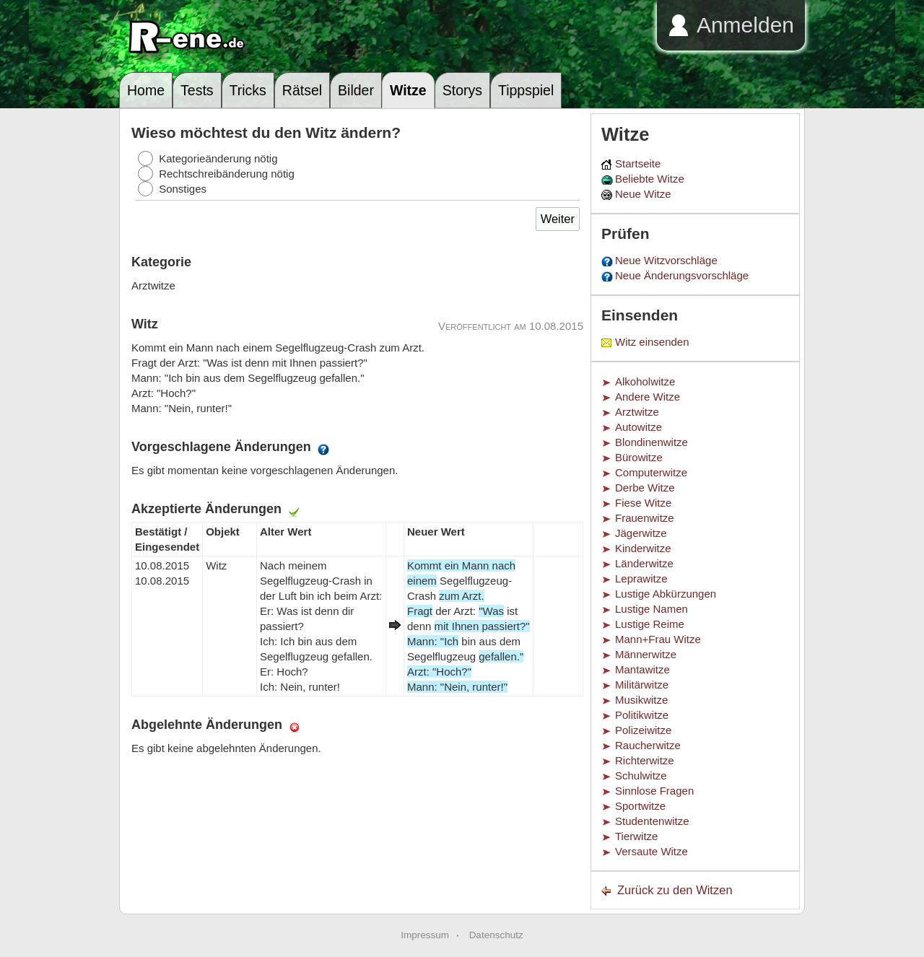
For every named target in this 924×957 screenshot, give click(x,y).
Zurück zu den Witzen (675, 889)
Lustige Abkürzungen (665, 593)
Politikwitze (641, 715)
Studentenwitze (652, 821)
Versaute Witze (651, 851)
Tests (197, 90)
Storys (462, 90)
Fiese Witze (643, 503)
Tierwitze (636, 836)
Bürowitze (639, 457)
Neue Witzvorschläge (666, 260)
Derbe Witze (645, 487)
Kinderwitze (643, 548)
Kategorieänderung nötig (218, 158)
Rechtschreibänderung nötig (227, 173)
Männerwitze (645, 654)
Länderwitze (644, 563)
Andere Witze (647, 396)
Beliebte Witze (649, 178)
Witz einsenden (652, 342)
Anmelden (745, 25)
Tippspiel (526, 90)
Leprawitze (641, 578)
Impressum (425, 935)
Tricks (248, 90)
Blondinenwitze (651, 442)
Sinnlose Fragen (654, 791)
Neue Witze (643, 194)
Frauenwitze (644, 518)
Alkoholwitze (645, 381)
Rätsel (302, 90)
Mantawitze (642, 669)
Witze (408, 90)
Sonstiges (182, 189)
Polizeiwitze (643, 730)
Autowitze (638, 427)
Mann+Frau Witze (658, 639)
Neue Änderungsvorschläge (682, 275)
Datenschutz (496, 935)
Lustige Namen (651, 609)
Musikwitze (641, 700)
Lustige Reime (649, 624)
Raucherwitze (648, 745)
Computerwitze (651, 472)
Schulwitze (641, 775)
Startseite (638, 163)
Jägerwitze (641, 533)
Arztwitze (637, 412)
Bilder (356, 90)
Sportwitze (640, 806)
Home (146, 90)
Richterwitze (644, 760)
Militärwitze (641, 684)
